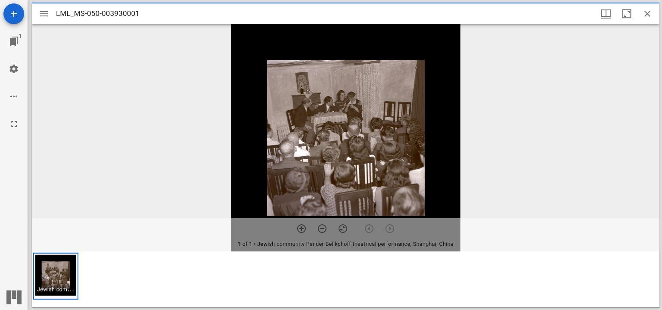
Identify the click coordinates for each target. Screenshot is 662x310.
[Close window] (647, 13)
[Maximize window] (626, 13)
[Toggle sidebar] (44, 13)
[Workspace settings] (13, 69)
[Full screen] (13, 124)
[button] (55, 276)
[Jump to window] (13, 41)
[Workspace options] (13, 96)
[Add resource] (13, 13)
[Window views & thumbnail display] (606, 13)
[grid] (345, 279)
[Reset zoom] (343, 228)
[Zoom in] (301, 228)
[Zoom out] (322, 228)
